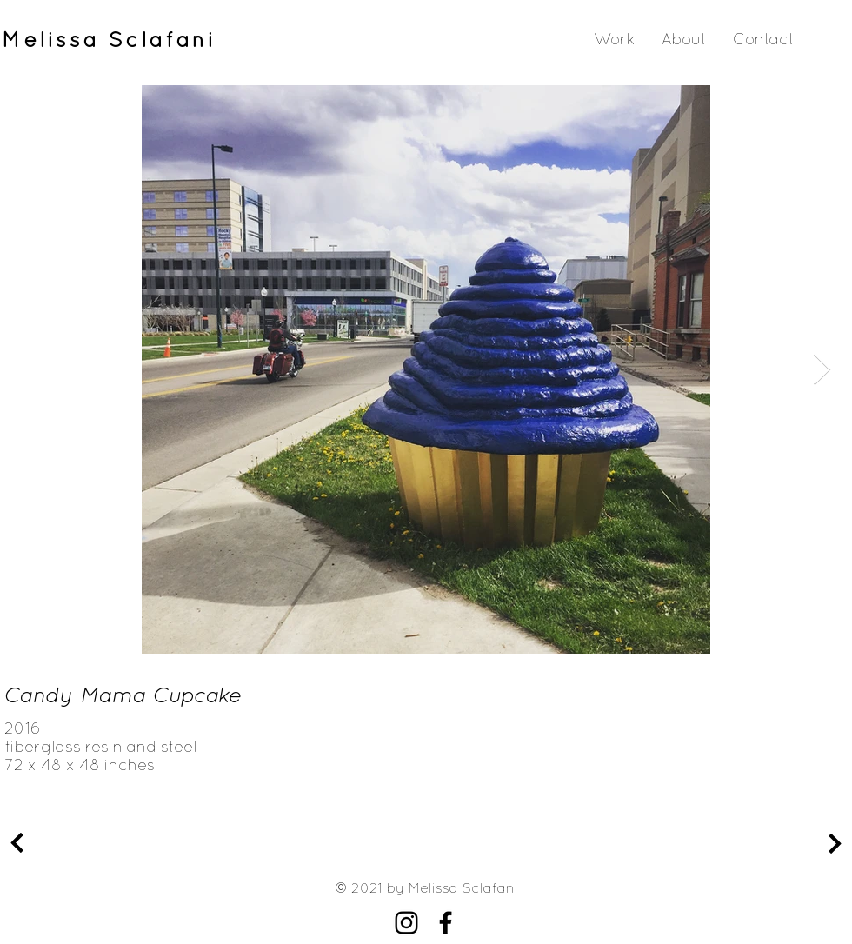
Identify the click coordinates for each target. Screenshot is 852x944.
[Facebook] (445, 922)
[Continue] (17, 843)
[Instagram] (406, 922)
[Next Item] (822, 370)
